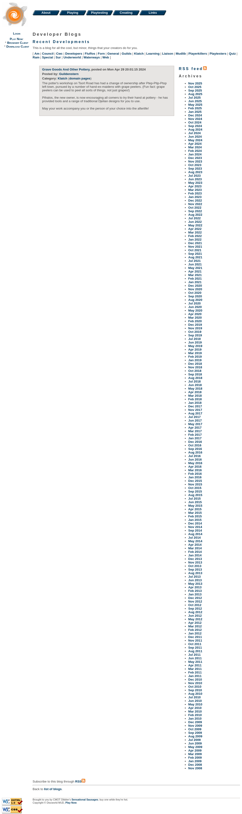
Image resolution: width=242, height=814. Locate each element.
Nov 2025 (195, 83)
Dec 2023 (195, 158)
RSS (80, 781)
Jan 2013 (195, 594)
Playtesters (218, 53)
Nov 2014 (195, 527)
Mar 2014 (195, 548)
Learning (153, 53)
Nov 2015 (195, 484)
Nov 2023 (195, 161)
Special (47, 57)
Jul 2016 (194, 456)
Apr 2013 (195, 587)
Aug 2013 (195, 573)
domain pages (80, 78)
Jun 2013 (195, 580)
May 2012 (195, 619)
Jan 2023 (195, 197)
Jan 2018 (195, 403)
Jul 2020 (194, 303)
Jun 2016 (195, 459)
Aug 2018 (195, 378)
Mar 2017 (195, 431)
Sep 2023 (195, 168)
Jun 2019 (195, 342)
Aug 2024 (195, 129)
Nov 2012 (195, 601)
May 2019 (195, 346)
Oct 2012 (195, 605)
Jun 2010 (195, 701)
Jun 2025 (195, 101)
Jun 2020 (195, 307)
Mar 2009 (195, 754)
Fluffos (90, 53)
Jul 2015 (194, 498)
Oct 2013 (195, 566)
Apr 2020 (195, 314)
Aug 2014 (195, 534)
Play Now (16, 39)
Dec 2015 (195, 481)
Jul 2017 (194, 417)
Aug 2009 (195, 736)
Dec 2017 (195, 406)
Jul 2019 (194, 339)
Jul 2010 (194, 697)
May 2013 (195, 583)
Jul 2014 (194, 537)
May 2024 (195, 140)
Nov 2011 (195, 640)
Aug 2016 (195, 452)
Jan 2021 (195, 282)
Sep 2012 (195, 608)
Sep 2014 (195, 530)
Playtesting (99, 12)
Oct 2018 (195, 371)
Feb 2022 (195, 236)
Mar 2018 (195, 395)
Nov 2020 (195, 289)
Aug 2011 (195, 651)
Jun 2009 (195, 743)
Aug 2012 (195, 612)
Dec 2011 (195, 637)
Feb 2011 (195, 672)
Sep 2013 (195, 569)
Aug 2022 (195, 214)
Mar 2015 (195, 513)
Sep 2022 (195, 211)
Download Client (17, 46)
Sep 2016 (195, 449)
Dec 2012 (195, 598)
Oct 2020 (195, 293)
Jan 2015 (195, 520)
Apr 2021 (195, 271)
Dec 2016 (195, 442)
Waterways (91, 57)
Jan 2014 (195, 555)
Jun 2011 (195, 658)
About (46, 12)
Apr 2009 (195, 750)
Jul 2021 (194, 261)
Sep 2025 (195, 90)
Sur (58, 57)
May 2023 (195, 183)
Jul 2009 (194, 740)
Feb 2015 (195, 516)
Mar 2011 (195, 669)
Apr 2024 (195, 143)
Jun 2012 (195, 615)
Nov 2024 (195, 119)
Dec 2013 (195, 559)
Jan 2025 (195, 112)
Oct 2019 (195, 332)
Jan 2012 (195, 633)
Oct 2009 (195, 729)
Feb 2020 (195, 321)
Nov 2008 (195, 768)
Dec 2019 (195, 324)
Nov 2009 (195, 725)
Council (48, 53)
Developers (73, 53)
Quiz (232, 53)
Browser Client (17, 42)
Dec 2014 (195, 523)
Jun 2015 (195, 502)
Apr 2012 (195, 623)
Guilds (126, 53)
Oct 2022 (195, 207)
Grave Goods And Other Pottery (66, 69)
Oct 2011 (195, 644)
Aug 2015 (195, 495)
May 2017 (195, 424)
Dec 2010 (195, 679)
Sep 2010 (195, 690)
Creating (126, 12)
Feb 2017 (195, 434)
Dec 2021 (195, 243)
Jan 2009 (195, 761)
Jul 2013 (194, 576)
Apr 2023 (195, 186)
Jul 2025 (194, 97)
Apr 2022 (195, 229)
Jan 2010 (195, 718)
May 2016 (195, 463)
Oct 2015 (195, 488)
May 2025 (195, 104)
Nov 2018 (195, 367)
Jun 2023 (195, 179)
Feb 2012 (195, 630)
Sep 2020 (195, 296)
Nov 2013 (195, 562)
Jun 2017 (195, 420)
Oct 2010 (195, 686)
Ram (36, 57)
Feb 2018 (195, 399)
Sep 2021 (195, 253)
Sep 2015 (195, 491)
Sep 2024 (195, 126)
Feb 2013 (195, 591)
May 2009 (195, 747)
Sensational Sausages (85, 799)
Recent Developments (61, 42)
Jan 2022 (195, 239)
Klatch (139, 53)
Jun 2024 (195, 136)
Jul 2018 (194, 381)
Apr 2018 (195, 392)
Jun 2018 (195, 385)
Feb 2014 (195, 552)
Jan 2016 (195, 477)
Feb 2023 (195, 193)
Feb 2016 (195, 473)
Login (16, 33)
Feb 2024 (195, 151)
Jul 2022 (194, 218)
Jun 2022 (195, 222)
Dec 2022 (195, 200)
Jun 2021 (195, 264)
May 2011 (195, 662)
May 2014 (195, 541)
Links (153, 12)
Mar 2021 (195, 275)
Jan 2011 (195, 676)
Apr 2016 (195, 466)
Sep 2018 (195, 374)
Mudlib (181, 53)
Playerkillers (197, 53)
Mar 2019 (195, 353)
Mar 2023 (195, 190)
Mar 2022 (195, 232)
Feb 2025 (195, 108)
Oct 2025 (195, 87)
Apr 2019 (195, 349)
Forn (101, 53)
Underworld (72, 57)
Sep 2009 (195, 733)
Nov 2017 (195, 410)
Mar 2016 (195, 470)
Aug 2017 (195, 413)
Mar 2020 (195, 317)
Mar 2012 (195, 626)
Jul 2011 (194, 654)
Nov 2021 (195, 246)
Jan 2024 (195, 154)
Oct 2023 (195, 165)
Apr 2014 (195, 544)
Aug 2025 (195, 94)
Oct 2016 (195, 445)
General (113, 53)
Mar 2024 (195, 147)
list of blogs (53, 789)
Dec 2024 (195, 115)
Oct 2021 (195, 250)
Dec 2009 (195, 722)
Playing (72, 12)
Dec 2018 (195, 363)
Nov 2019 (195, 328)
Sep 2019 (195, 335)
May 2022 (195, 225)
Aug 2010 (195, 693)
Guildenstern (68, 74)
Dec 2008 (195, 764)
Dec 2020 (195, 285)
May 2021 (195, 268)
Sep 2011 (195, 647)
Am (36, 53)
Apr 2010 (195, 708)
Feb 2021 (195, 278)
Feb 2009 (195, 757)
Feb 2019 (195, 356)
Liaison (167, 53)
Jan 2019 (195, 360)
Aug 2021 (195, 257)
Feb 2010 (195, 715)
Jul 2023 (194, 175)
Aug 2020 (195, 300)
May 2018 (195, 388)
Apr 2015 (195, 509)
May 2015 (195, 505)
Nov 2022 (195, 204)
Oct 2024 (195, 122)
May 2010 (195, 704)
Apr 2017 (195, 427)
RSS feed (193, 69)
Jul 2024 (194, 133)
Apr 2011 (195, 665)
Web (105, 57)
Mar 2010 (195, 711)
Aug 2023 (195, 172)
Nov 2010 (195, 683)
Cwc (59, 53)
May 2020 (195, 310)
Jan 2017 (195, 438)
